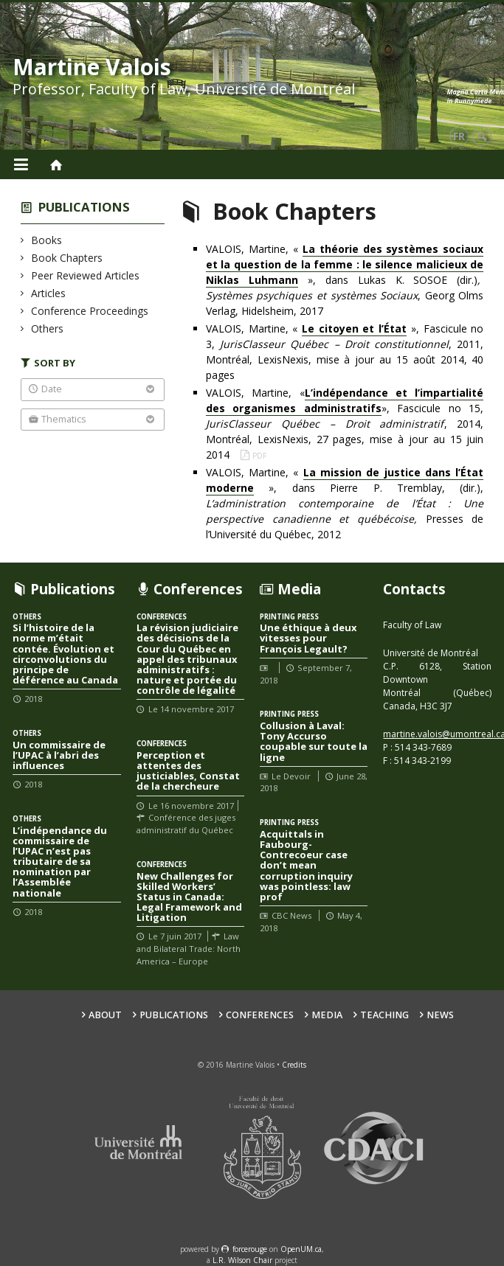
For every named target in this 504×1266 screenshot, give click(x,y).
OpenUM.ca (301, 1249)
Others (47, 328)
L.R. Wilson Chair (242, 1260)
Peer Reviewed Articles (85, 275)
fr (459, 136)
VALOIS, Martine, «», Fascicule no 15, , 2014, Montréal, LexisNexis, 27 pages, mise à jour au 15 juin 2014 (345, 424)
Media (326, 1015)
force (249, 1249)
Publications (84, 206)
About (105, 1015)
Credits (294, 1065)
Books (47, 240)
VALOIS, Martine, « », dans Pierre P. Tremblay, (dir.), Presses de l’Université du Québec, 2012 (345, 503)
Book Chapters (67, 258)
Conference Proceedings (90, 311)
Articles (49, 293)
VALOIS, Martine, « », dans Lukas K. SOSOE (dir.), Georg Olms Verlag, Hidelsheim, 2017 (345, 280)
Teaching (384, 1015)
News (440, 1015)
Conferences (260, 1015)
